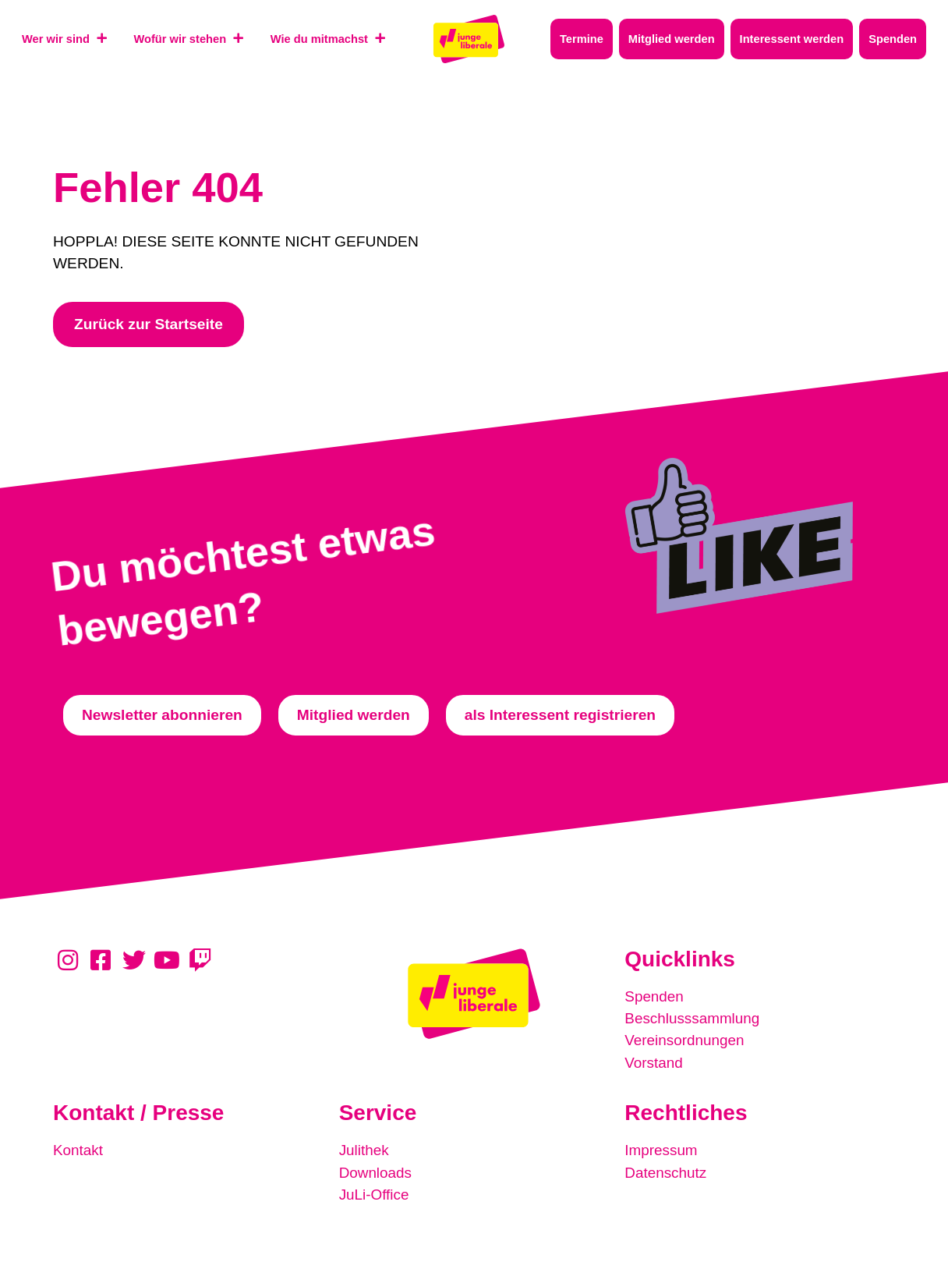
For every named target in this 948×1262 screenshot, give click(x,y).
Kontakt (78, 1149)
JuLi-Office (374, 1193)
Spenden (654, 996)
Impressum (661, 1149)
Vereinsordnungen (685, 1040)
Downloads (376, 1171)
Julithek (364, 1149)
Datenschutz (666, 1171)
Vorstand (654, 1062)
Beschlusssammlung (693, 1018)
